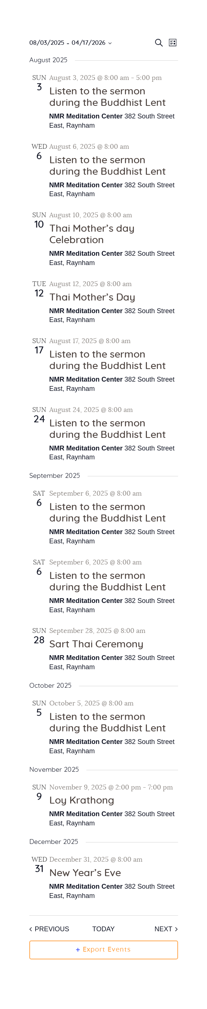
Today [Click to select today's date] (103, 929)
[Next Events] (166, 929)
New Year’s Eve (85, 873)
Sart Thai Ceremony (96, 644)
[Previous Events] (49, 929)
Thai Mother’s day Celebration (92, 234)
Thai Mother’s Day (92, 297)
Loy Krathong (81, 800)
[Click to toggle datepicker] (70, 43)
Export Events (103, 949)
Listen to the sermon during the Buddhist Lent (107, 97)
